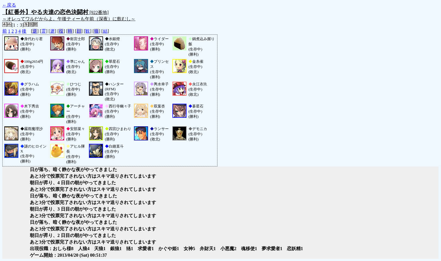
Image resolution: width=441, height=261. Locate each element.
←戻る (9, 5)
